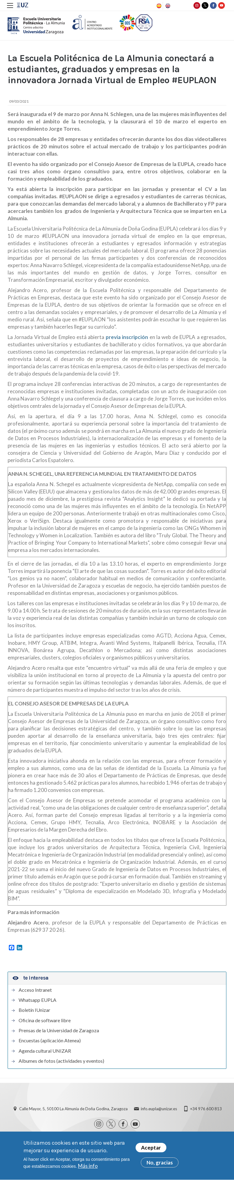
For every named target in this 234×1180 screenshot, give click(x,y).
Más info (88, 1168)
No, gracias (160, 1165)
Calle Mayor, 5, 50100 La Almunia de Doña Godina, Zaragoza (73, 1108)
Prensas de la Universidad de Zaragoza (59, 1030)
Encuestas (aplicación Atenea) (50, 1040)
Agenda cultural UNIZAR (45, 1051)
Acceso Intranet (35, 990)
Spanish (158, 6)
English (167, 6)
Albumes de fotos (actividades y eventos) (61, 1061)
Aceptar (151, 1150)
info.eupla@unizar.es (159, 1108)
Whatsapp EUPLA (37, 1000)
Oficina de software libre (45, 1020)
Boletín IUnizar (34, 1010)
